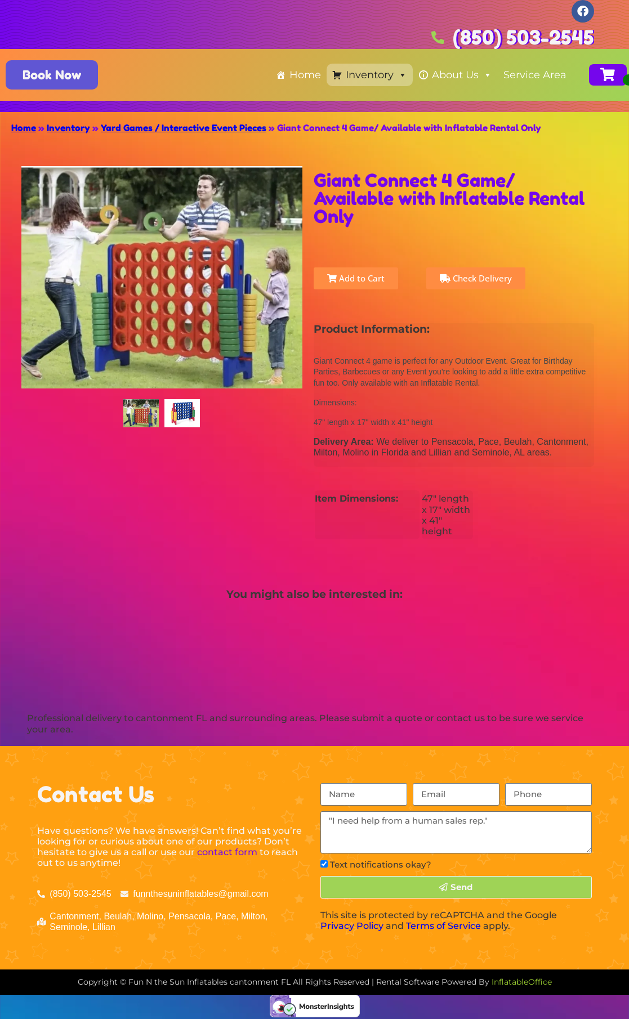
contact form (227, 852)
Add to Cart (356, 278)
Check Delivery (476, 278)
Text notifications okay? (380, 864)
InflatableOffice (522, 982)
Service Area (534, 75)
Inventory (376, 75)
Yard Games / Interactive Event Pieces (183, 127)
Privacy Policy (351, 925)
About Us (462, 75)
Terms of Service (443, 925)
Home (305, 75)
